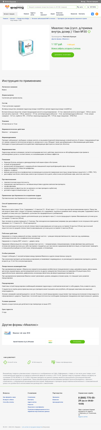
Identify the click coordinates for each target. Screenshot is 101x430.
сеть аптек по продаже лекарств (32, 427)
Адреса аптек (32, 14)
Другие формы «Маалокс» (60, 39)
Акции (53, 14)
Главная (26, 14)
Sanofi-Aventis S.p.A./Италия (23, 342)
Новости (30, 404)
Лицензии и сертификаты (36, 407)
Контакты (82, 14)
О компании (31, 397)
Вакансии (74, 14)
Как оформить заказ (9, 397)
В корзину (77, 342)
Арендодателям (58, 402)
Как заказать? (43, 14)
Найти (79, 7)
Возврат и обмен (8, 399)
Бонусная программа (60, 14)
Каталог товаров (9, 14)
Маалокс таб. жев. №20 (21, 333)
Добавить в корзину (63, 55)
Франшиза (56, 397)
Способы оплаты (8, 402)
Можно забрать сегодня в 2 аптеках (65, 48)
